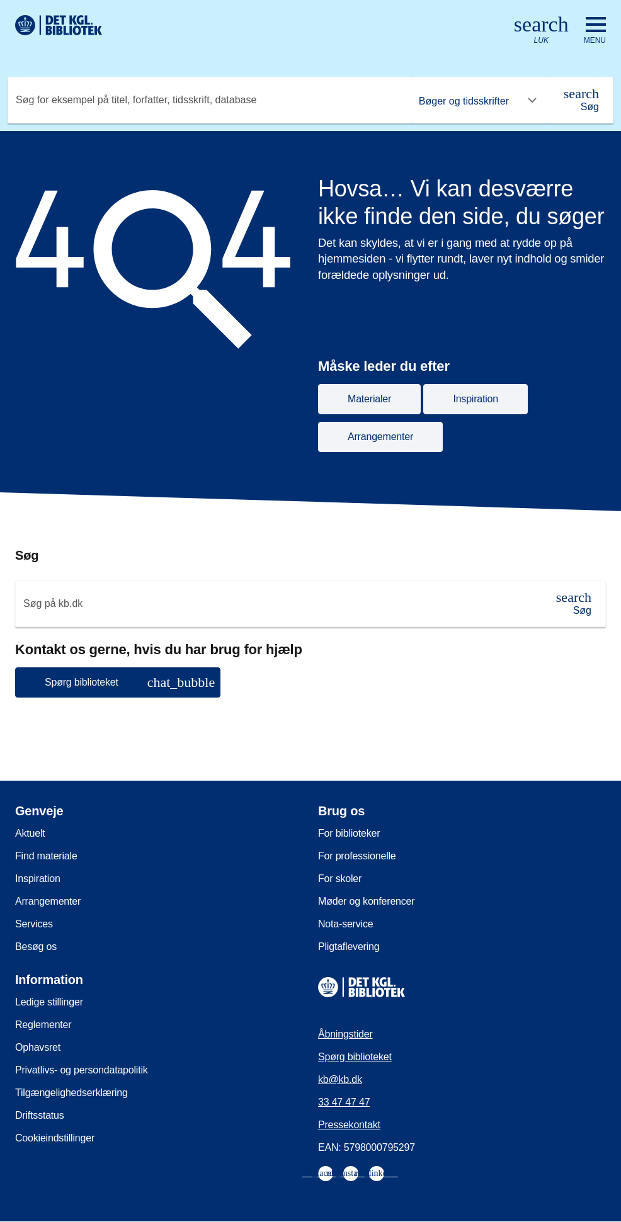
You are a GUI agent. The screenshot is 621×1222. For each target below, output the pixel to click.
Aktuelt (30, 833)
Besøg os (36, 946)
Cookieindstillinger (54, 1138)
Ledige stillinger (49, 1002)
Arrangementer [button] (380, 436)
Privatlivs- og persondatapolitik (81, 1070)
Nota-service (345, 924)
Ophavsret (37, 1047)
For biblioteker (349, 833)
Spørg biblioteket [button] (130, 682)
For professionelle (357, 856)
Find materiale (46, 856)
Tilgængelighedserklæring (71, 1092)
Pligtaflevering (349, 946)
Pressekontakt (349, 1124)
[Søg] (581, 100)
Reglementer (43, 1024)
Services (34, 924)
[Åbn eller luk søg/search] (541, 30)
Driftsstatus (39, 1115)
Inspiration (37, 878)
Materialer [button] (369, 398)
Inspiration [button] (475, 398)
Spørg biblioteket (355, 1056)
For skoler (340, 878)
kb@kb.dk (340, 1079)
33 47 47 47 (344, 1102)
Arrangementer (48, 901)
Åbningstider (345, 1034)
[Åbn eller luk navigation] (595, 31)
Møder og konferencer (366, 901)
